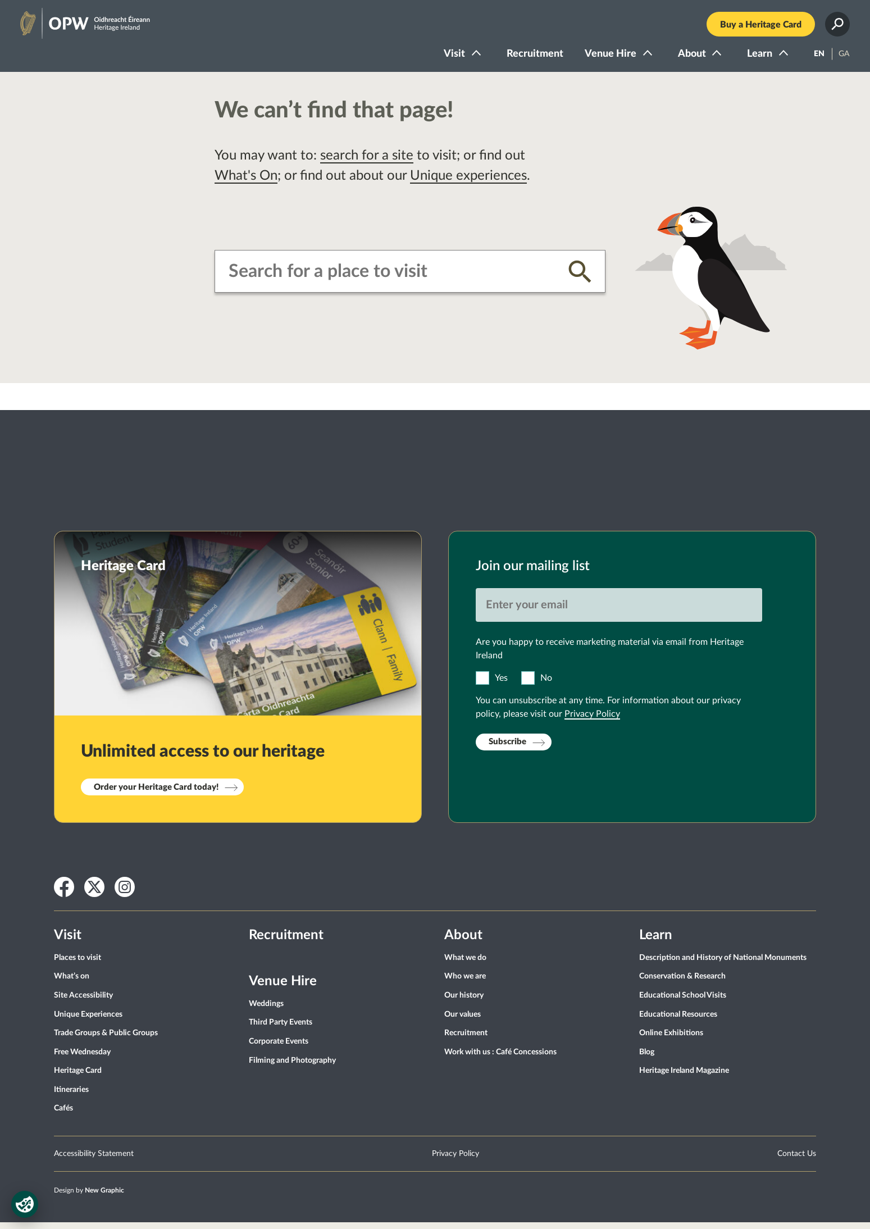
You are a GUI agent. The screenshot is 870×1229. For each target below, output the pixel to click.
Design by (89, 1197)
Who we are (465, 983)
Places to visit (77, 964)
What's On (246, 182)
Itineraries (71, 1096)
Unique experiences (468, 182)
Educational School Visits (682, 1002)
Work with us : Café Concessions (500, 1059)
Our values (462, 1021)
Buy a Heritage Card (754, 28)
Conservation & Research (682, 983)
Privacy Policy (592, 720)
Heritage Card (78, 1078)
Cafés (63, 1115)
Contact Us (796, 1160)
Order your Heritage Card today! (156, 794)
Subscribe (507, 749)
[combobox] (389, 278)
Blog (646, 1059)
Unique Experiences (88, 1021)
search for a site (366, 162)
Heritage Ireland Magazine (684, 1078)
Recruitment (528, 57)
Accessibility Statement (94, 1160)
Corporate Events (278, 1048)
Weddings (266, 1010)
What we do (465, 964)
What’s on (71, 983)
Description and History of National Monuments (723, 964)
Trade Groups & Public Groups (106, 1040)
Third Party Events (280, 1030)
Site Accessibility (83, 1002)
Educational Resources (678, 1021)
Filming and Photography (292, 1067)
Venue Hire (604, 57)
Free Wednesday (82, 1059)
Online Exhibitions (671, 1040)
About (686, 57)
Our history (464, 1002)
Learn (753, 57)
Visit (448, 57)
